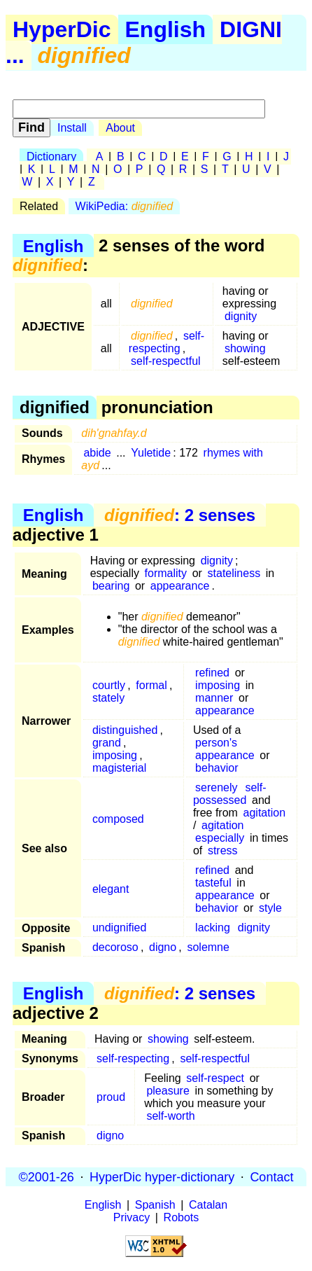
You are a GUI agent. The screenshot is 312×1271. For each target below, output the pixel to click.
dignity (241, 316)
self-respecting (166, 342)
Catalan (208, 1205)
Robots (181, 1217)
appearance (180, 586)
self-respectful (166, 361)
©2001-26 (46, 1176)
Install (72, 128)
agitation (264, 813)
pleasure (167, 1091)
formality (166, 573)
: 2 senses (179, 515)
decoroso (115, 947)
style (270, 908)
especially (219, 838)
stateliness (234, 573)
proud (111, 1097)
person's (216, 743)
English (165, 29)
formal (151, 685)
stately (108, 698)
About (120, 128)
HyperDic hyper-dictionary (162, 1176)
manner (214, 698)
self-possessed (230, 794)
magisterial (119, 768)
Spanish (155, 1205)
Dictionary (51, 156)
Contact (271, 1176)
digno (162, 947)
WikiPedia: (124, 206)
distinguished (124, 730)
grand (106, 743)
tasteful (213, 883)
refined (212, 673)
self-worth (170, 1116)
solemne (208, 947)
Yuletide (151, 453)
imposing (217, 685)
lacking (212, 927)
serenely (216, 787)
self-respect (215, 1078)
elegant (110, 889)
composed (118, 819)
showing (245, 348)
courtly (108, 685)
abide (97, 453)
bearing (110, 586)
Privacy (131, 1217)
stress (223, 850)
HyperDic (62, 29)
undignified (119, 927)
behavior (216, 768)
